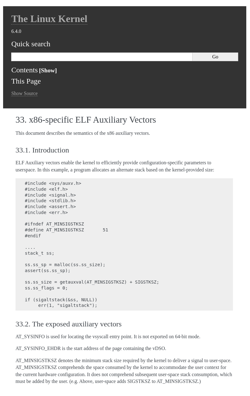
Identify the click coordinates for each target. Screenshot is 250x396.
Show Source (24, 93)
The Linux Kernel (49, 18)
